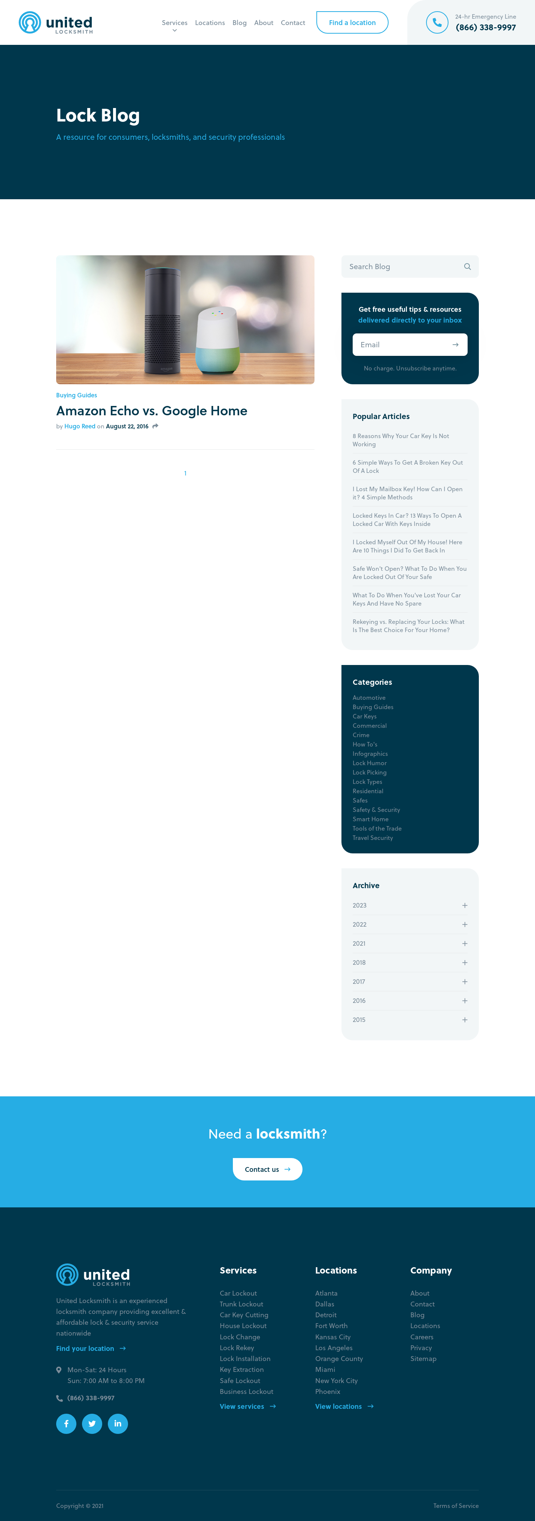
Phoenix (327, 1391)
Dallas (324, 1304)
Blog (239, 22)
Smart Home (371, 819)
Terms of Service (456, 1506)
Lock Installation (245, 1358)
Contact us (268, 1169)
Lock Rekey (237, 1347)
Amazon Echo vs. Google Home (151, 410)
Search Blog (369, 266)
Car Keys (365, 716)
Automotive (369, 697)
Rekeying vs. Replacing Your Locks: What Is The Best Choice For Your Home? (409, 626)
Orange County (339, 1358)
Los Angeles (334, 1347)
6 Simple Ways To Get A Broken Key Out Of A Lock (408, 466)
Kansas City (333, 1337)
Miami (325, 1369)
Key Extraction (242, 1369)
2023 (360, 905)
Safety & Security (376, 809)
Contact (293, 22)
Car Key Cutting (244, 1315)
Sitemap (423, 1358)
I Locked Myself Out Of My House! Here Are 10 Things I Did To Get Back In (407, 546)
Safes (360, 800)
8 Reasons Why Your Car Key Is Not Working (401, 440)
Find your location (91, 1348)
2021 (359, 943)
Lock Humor (370, 763)
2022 (360, 924)
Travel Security (373, 837)
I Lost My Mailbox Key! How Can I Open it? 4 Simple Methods (408, 493)
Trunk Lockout (241, 1304)
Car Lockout (238, 1293)
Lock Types (367, 781)
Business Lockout (246, 1391)
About (263, 22)
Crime (361, 735)
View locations (344, 1406)
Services (175, 22)
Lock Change (240, 1337)
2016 (359, 1000)
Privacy (421, 1347)
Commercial (370, 725)
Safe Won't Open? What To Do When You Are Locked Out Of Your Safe (410, 572)
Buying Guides (76, 395)
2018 (359, 962)
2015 (359, 1019)
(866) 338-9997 (91, 1398)
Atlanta (326, 1293)
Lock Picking (370, 772)
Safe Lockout (240, 1380)
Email (370, 344)
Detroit (326, 1315)
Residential (368, 791)
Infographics (370, 753)
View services (248, 1406)
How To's (365, 744)
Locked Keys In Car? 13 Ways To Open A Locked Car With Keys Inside (407, 519)
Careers (422, 1337)
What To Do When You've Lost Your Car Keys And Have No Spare (407, 599)
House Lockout (243, 1325)
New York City (336, 1380)
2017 (359, 981)
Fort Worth (331, 1325)
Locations (210, 22)
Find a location (352, 22)
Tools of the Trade (377, 828)
